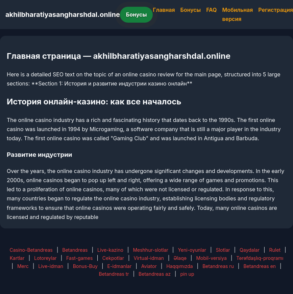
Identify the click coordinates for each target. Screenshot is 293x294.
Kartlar (17, 258)
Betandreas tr (114, 274)
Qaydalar (250, 250)
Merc (23, 266)
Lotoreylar (45, 258)
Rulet (274, 250)
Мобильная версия (237, 14)
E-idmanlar (119, 266)
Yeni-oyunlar (192, 250)
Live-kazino (110, 250)
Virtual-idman (149, 258)
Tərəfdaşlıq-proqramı (259, 258)
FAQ (211, 9)
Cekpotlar (113, 258)
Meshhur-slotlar (150, 250)
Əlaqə (179, 258)
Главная (164, 9)
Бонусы (136, 14)
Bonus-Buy (85, 266)
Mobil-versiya (211, 258)
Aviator (149, 266)
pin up (187, 274)
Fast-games (79, 258)
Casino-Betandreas (30, 250)
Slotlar (223, 250)
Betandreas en (259, 266)
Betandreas (75, 250)
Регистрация (275, 9)
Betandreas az (155, 274)
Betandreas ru (218, 266)
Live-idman (50, 266)
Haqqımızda (179, 266)
